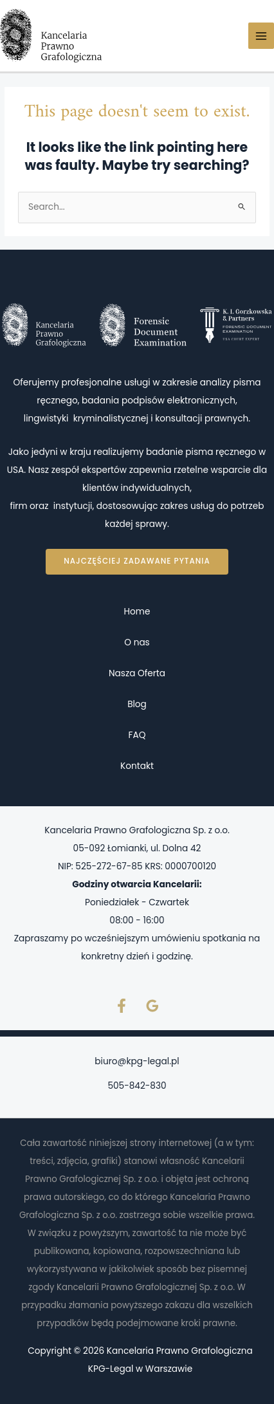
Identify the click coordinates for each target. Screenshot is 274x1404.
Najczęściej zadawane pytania (137, 561)
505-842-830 (136, 1086)
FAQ (137, 735)
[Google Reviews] (152, 1006)
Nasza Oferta (137, 673)
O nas (137, 642)
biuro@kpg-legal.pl (137, 1061)
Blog (137, 704)
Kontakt (137, 766)
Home (137, 611)
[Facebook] (121, 1006)
